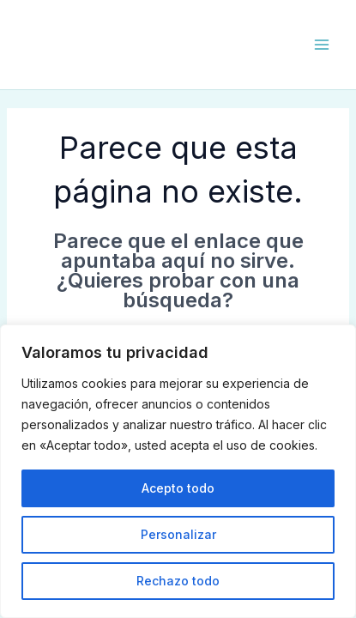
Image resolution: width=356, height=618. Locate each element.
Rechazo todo (178, 580)
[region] (178, 471)
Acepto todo (178, 488)
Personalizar (178, 534)
